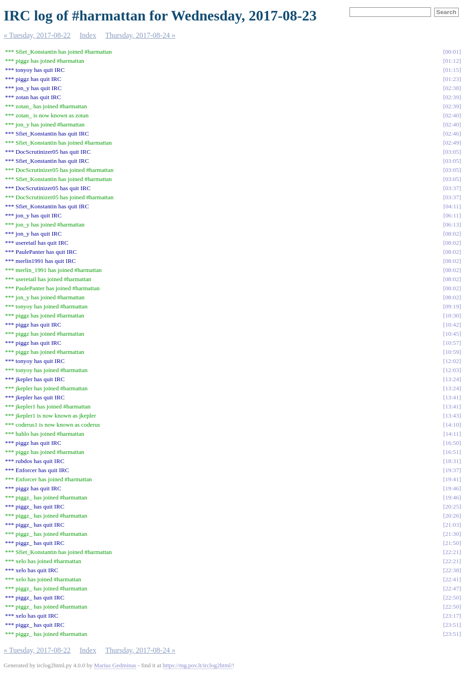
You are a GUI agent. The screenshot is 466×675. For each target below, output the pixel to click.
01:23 (452, 79)
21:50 (452, 542)
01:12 (452, 60)
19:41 (452, 479)
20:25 (452, 506)
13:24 (452, 379)
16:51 (452, 451)
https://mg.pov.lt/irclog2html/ (198, 665)
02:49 (452, 142)
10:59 (452, 351)
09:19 (452, 306)
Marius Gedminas (115, 665)
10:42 (452, 324)
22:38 (452, 570)
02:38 (452, 88)
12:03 (452, 370)
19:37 (452, 470)
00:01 (452, 51)
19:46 (452, 488)
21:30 (452, 533)
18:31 (452, 461)
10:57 (452, 342)
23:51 (452, 624)
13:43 (452, 415)
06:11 (452, 215)
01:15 (452, 69)
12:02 (452, 361)
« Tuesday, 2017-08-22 (37, 35)
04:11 (452, 206)
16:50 (452, 442)
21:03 (452, 524)
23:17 (452, 615)
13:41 (452, 397)
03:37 (452, 188)
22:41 (452, 579)
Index (88, 35)
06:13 (452, 224)
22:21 (452, 552)
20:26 (452, 515)
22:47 (452, 588)
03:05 (452, 151)
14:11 (452, 433)
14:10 (452, 424)
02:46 (452, 133)
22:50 (452, 597)
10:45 (452, 333)
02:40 (452, 115)
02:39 (452, 97)
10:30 (452, 315)
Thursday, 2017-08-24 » (140, 35)
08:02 (452, 233)
